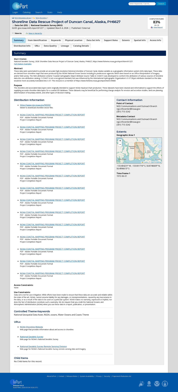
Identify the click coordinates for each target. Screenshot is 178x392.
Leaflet (145, 162)
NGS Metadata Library (23, 18)
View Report (158, 27)
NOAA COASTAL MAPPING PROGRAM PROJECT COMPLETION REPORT (52, 114)
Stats (49, 12)
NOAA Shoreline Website (31, 327)
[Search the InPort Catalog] (142, 3)
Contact (61, 376)
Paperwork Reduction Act (121, 376)
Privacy (99, 376)
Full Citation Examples (23, 64)
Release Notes (72, 376)
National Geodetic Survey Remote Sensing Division (43, 346)
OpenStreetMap (156, 162)
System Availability (87, 376)
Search (38, 12)
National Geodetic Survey (31, 336)
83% (156, 22)
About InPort (51, 376)
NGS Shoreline (41, 18)
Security (107, 376)
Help (59, 12)
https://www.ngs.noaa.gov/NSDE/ (35, 105)
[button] (120, 141)
